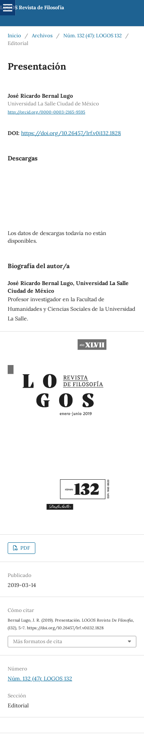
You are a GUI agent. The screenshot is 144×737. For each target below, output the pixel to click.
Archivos (42, 35)
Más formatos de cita (37, 641)
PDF (24, 548)
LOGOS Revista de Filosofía (32, 7)
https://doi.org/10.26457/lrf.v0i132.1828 (71, 133)
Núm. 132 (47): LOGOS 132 (92, 35)
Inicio (14, 35)
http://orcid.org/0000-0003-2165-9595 (46, 112)
